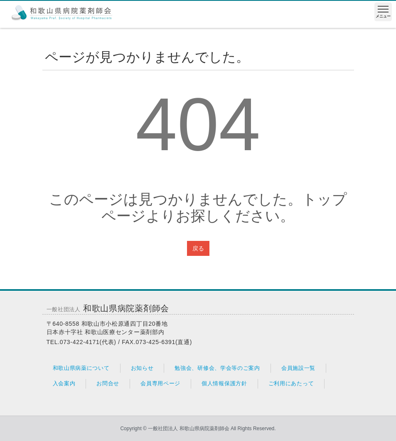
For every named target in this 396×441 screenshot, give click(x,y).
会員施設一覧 (298, 368)
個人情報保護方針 (224, 383)
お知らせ (142, 368)
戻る (198, 248)
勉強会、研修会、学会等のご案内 (217, 368)
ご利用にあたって (291, 383)
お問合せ (107, 383)
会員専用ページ (160, 383)
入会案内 (64, 383)
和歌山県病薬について (81, 368)
